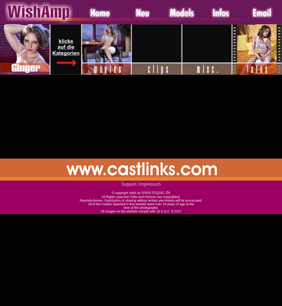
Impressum (150, 184)
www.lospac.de (155, 192)
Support (129, 184)
